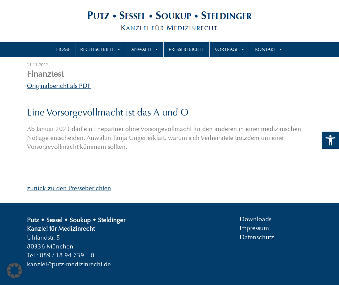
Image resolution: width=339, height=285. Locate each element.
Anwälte (141, 49)
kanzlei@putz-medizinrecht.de (69, 264)
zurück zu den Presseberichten (69, 188)
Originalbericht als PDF (59, 86)
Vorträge (226, 49)
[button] (330, 140)
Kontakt (265, 49)
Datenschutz (257, 237)
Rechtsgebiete (97, 49)
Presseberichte (187, 49)
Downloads (255, 219)
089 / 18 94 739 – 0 (67, 255)
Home (63, 49)
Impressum (254, 228)
